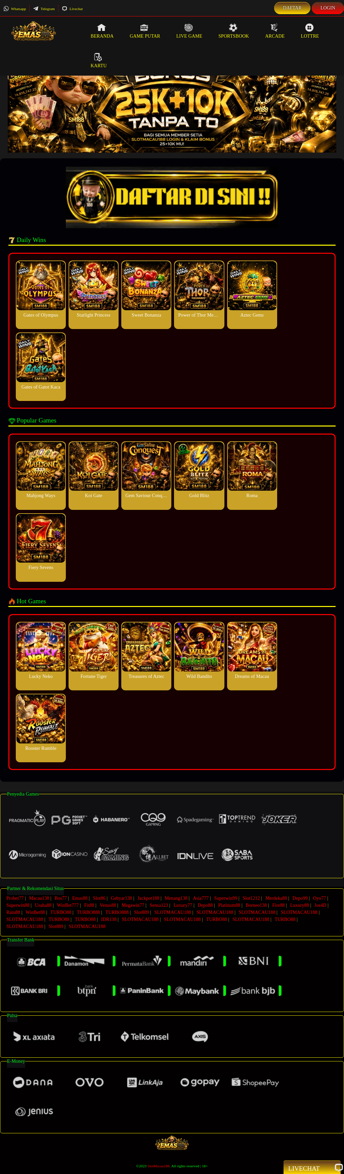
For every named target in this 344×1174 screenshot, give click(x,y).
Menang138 (176, 898)
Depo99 (300, 898)
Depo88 (205, 905)
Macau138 (39, 898)
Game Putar (145, 31)
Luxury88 (299, 905)
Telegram (44, 9)
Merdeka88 (276, 898)
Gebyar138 (121, 898)
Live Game (189, 31)
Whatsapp (14, 9)
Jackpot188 (148, 898)
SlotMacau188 (158, 1166)
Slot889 (141, 912)
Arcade (275, 31)
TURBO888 (88, 912)
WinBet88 (35, 912)
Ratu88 (13, 912)
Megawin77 (133, 905)
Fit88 (89, 905)
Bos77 (61, 898)
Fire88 (278, 905)
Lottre (310, 31)
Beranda (102, 31)
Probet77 (15, 898)
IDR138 (109, 919)
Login (327, 7)
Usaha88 (43, 905)
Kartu (99, 60)
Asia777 (201, 898)
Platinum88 (229, 905)
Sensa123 (159, 905)
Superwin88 (18, 905)
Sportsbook (233, 31)
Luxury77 (182, 905)
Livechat (72, 9)
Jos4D (320, 905)
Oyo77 (319, 898)
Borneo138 (256, 905)
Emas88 (80, 898)
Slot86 (99, 898)
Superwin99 (226, 898)
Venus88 (108, 905)
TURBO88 (60, 912)
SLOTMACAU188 (173, 912)
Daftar (292, 7)
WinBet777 (68, 905)
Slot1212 (251, 898)
